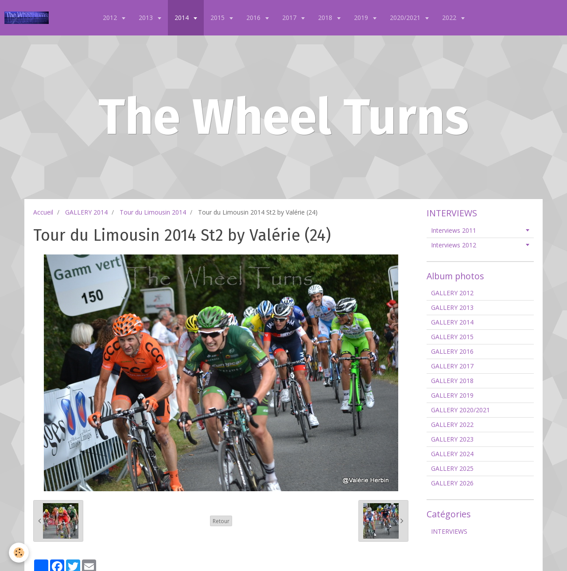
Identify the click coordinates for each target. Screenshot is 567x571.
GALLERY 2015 (452, 336)
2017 (290, 17)
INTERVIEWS (449, 531)
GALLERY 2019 (452, 395)
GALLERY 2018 (452, 380)
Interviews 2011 (453, 230)
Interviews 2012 (453, 245)
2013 (147, 17)
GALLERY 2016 (452, 351)
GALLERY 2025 (452, 468)
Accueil (43, 212)
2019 (362, 17)
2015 (218, 17)
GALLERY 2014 (86, 212)
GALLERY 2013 (452, 307)
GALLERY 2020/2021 (460, 410)
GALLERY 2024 (452, 454)
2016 (254, 17)
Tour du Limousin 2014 (153, 212)
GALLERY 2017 (452, 366)
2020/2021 (406, 17)
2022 (450, 17)
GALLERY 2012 (452, 293)
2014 (182, 17)
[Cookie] (19, 553)
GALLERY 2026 (452, 483)
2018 (326, 17)
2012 (111, 17)
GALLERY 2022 (452, 424)
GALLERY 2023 (452, 439)
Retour (221, 520)
